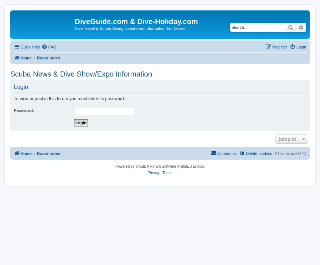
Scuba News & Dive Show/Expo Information (81, 74)
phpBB (141, 166)
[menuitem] (49, 47)
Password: (24, 110)
